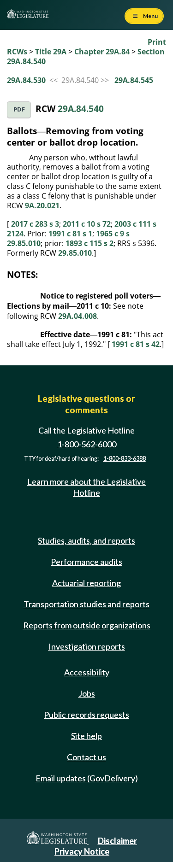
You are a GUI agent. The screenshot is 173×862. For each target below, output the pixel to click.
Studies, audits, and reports (86, 540)
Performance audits (86, 562)
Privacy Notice (81, 851)
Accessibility (86, 672)
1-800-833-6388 (124, 458)
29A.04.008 (77, 316)
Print (157, 42)
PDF (19, 109)
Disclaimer (117, 841)
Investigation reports (86, 646)
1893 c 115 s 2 (89, 243)
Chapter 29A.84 (102, 52)
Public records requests (86, 715)
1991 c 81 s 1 (70, 234)
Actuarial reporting (86, 583)
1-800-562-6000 (86, 444)
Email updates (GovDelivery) (87, 778)
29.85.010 (75, 253)
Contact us (86, 757)
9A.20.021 (42, 205)
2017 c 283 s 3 (35, 224)
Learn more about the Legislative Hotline (86, 486)
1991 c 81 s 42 (136, 344)
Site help (86, 736)
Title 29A (50, 52)
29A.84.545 (133, 80)
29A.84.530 (26, 80)
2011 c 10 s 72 (87, 224)
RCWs (17, 52)
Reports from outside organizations (86, 625)
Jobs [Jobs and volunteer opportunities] (86, 693)
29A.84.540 (81, 108)
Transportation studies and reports (86, 604)
